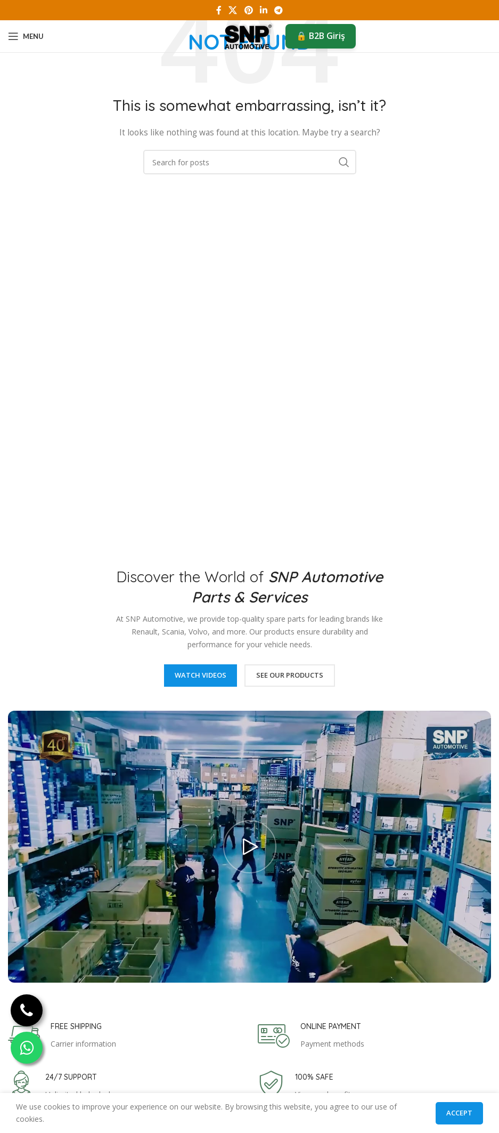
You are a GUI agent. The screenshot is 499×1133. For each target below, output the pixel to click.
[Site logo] (249, 35)
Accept (459, 1113)
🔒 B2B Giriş (320, 36)
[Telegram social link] (278, 10)
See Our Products (289, 675)
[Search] (249, 162)
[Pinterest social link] (248, 10)
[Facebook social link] (218, 10)
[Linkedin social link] (263, 10)
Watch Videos (200, 675)
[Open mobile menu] (26, 36)
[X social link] (233, 10)
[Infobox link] (62, 1036)
